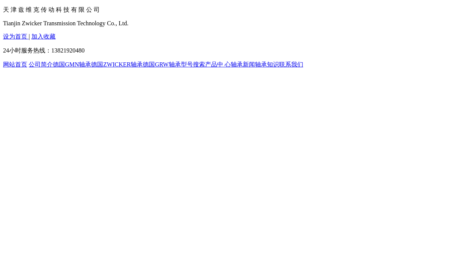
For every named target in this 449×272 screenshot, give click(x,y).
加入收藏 (43, 36)
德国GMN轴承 (72, 64)
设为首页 (16, 36)
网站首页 (15, 64)
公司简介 (41, 64)
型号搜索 (193, 64)
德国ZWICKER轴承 (117, 64)
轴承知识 (267, 64)
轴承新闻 (243, 64)
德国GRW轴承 (162, 64)
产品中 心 (218, 64)
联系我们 (291, 64)
